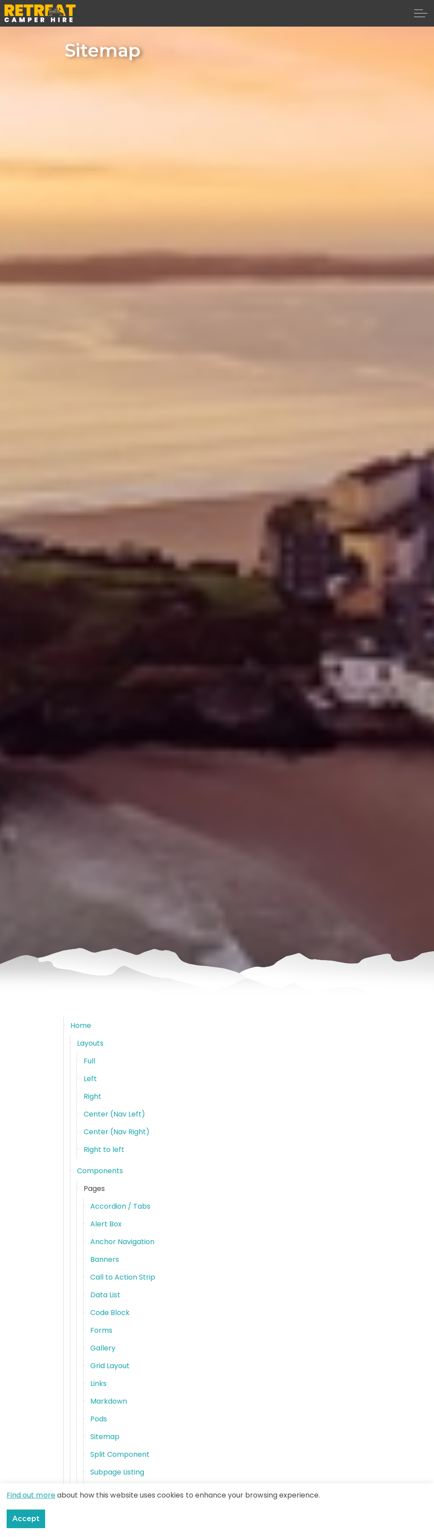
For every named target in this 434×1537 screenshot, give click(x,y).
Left (90, 1079)
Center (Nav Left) (115, 1114)
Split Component (120, 1454)
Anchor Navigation (122, 1242)
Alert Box (106, 1224)
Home (80, 1025)
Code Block (110, 1312)
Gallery (102, 1348)
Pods (98, 1419)
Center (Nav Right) (117, 1132)
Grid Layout (110, 1366)
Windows (105, 1507)
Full (89, 1061)
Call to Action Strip (123, 1277)
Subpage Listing (117, 1472)
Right (92, 1096)
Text (98, 1490)
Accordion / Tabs (120, 1206)
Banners (104, 1259)
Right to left (104, 1149)
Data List (105, 1295)
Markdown (108, 1401)
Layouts (90, 1043)
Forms (101, 1330)
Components (100, 1171)
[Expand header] (420, 13)
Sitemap (104, 1437)
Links (98, 1383)
